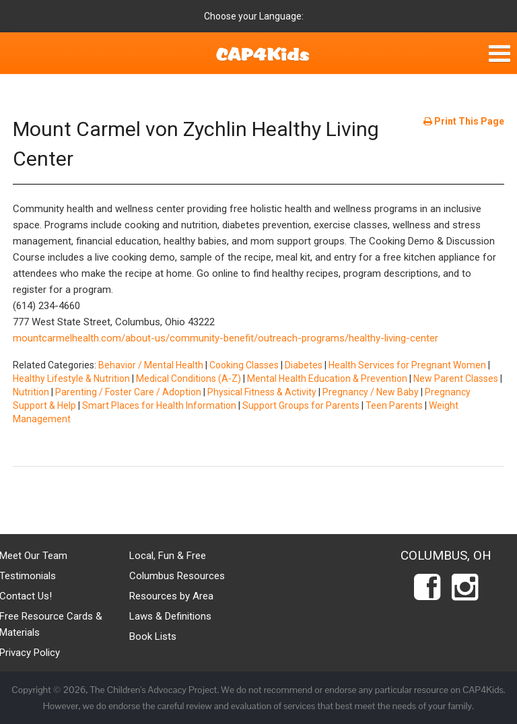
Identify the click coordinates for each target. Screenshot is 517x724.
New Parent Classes (455, 378)
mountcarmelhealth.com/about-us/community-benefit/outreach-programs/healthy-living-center (225, 338)
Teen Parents (394, 405)
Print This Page (463, 121)
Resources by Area (171, 596)
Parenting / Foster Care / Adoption (128, 392)
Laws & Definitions (170, 616)
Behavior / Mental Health (150, 365)
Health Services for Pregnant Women (407, 365)
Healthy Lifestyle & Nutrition (71, 378)
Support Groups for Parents (300, 405)
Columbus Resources (177, 576)
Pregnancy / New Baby (370, 392)
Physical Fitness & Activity (261, 392)
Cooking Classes (244, 365)
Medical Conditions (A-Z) (188, 378)
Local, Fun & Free (167, 556)
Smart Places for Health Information (159, 405)
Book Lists (152, 636)
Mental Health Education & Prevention (327, 378)
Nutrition (31, 392)
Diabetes (303, 365)
